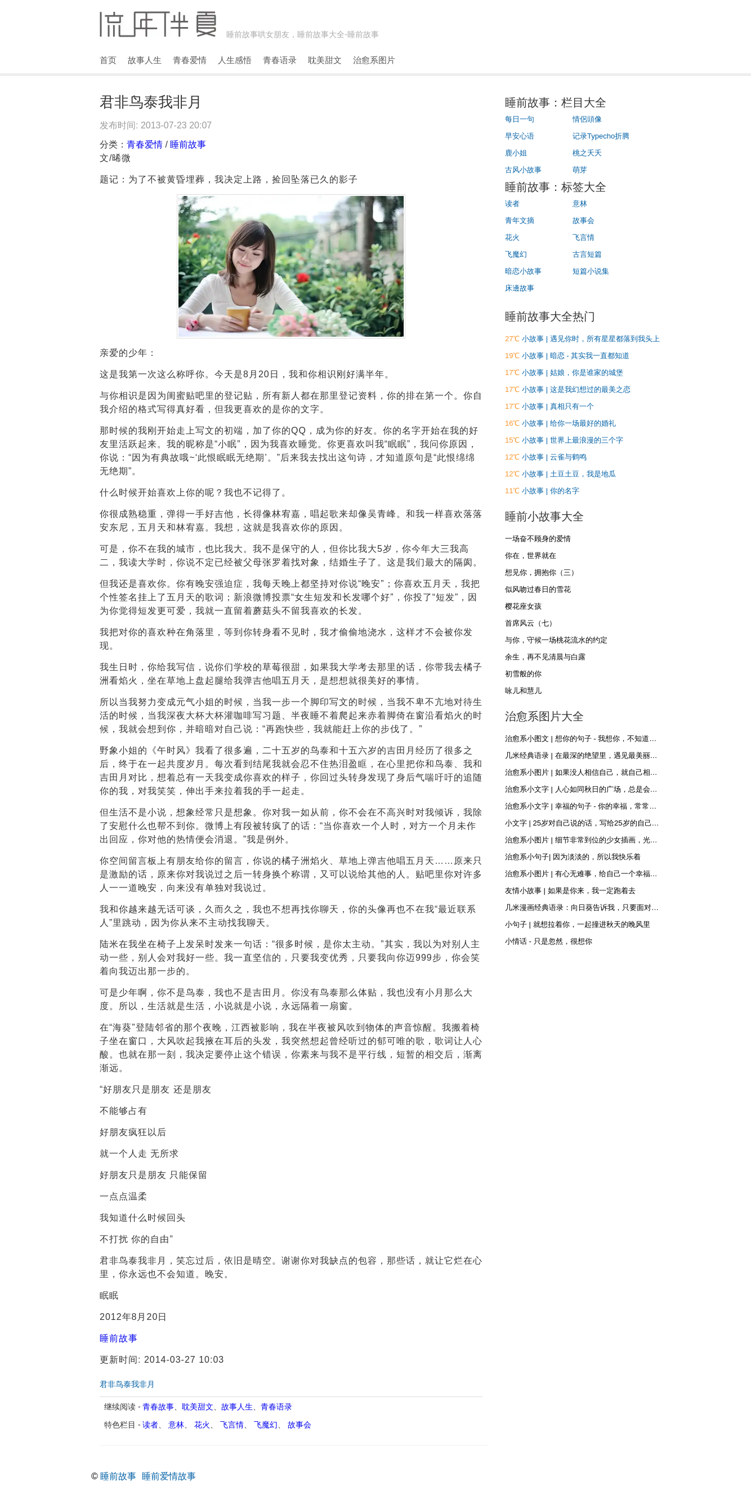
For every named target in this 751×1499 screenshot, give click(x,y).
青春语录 (280, 60)
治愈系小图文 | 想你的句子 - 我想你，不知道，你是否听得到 (602, 738)
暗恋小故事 (523, 271)
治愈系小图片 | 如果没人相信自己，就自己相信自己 (588, 772)
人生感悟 (235, 60)
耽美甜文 (325, 60)
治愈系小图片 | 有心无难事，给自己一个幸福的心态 (588, 873)
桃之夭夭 (587, 153)
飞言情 (232, 1424)
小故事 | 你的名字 (550, 491)
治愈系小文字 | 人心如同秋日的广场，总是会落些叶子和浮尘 (603, 789)
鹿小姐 (516, 153)
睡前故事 (188, 144)
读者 (150, 1424)
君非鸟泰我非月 (127, 1384)
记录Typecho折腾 (601, 136)
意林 (176, 1424)
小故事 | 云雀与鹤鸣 (554, 457)
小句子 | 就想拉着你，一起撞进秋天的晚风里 (577, 924)
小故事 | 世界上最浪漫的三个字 (572, 440)
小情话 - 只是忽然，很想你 (548, 941)
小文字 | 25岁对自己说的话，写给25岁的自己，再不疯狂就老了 (607, 823)
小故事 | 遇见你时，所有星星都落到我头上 (591, 338)
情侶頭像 (587, 119)
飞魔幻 (266, 1424)
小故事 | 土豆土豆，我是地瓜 (569, 474)
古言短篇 (587, 254)
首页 (108, 60)
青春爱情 (190, 60)
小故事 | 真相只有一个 (558, 406)
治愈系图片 (374, 60)
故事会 (299, 1424)
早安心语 (519, 136)
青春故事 (158, 1406)
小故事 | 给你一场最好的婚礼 (569, 423)
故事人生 (145, 60)
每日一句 (519, 119)
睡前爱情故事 (169, 1476)
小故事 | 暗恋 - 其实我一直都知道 (575, 355)
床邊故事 (519, 288)
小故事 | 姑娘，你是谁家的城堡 (572, 372)
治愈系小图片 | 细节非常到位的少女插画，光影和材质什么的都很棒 (614, 840)
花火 (202, 1424)
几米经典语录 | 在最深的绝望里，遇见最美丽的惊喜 (588, 755)
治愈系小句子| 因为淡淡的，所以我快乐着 (573, 857)
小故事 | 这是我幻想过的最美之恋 (576, 389)
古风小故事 (523, 170)
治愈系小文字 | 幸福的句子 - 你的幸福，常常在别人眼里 (595, 806)
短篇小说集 (591, 271)
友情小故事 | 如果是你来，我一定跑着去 (570, 890)
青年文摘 (519, 220)
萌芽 (580, 170)
